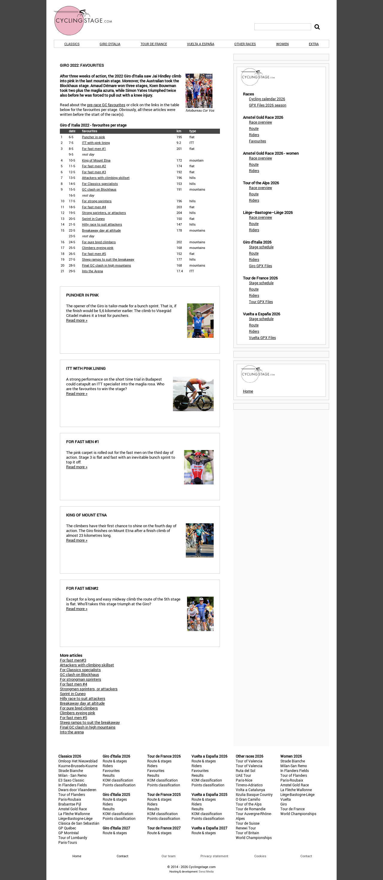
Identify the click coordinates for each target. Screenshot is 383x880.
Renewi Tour (246, 828)
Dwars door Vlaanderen (77, 789)
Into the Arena (92, 271)
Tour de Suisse (247, 823)
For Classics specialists (100, 183)
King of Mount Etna (96, 160)
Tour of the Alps (249, 804)
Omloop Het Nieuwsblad (78, 761)
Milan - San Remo (72, 775)
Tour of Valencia (249, 761)
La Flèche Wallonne (74, 813)
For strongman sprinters (80, 679)
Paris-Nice (244, 780)
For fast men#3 (73, 660)
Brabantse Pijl (69, 804)
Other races (245, 44)
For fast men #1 (94, 148)
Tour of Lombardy (72, 837)
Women (282, 44)
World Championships (254, 837)
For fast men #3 (94, 172)
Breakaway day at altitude (101, 230)
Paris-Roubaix (69, 799)
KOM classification (118, 780)
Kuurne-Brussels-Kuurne (77, 765)
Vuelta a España (200, 44)
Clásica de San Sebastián (78, 823)
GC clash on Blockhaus (99, 189)
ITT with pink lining (96, 142)
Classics (72, 44)
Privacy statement (214, 856)
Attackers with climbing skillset (106, 177)
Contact (306, 856)
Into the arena (72, 732)
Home (248, 391)
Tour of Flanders (71, 794)
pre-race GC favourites (106, 104)
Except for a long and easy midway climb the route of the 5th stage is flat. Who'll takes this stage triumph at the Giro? (140, 611)
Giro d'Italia (110, 44)
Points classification (119, 784)
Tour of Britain (247, 832)
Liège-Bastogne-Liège (75, 818)
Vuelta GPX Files (262, 337)
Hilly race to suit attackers (102, 224)
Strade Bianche (70, 770)
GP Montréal (68, 832)
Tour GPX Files (261, 301)
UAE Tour (243, 775)
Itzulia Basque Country (254, 794)
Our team (169, 856)
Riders (254, 134)
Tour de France (154, 44)
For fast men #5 (94, 253)
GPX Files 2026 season (267, 105)
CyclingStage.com (87, 20)
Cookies (260, 856)
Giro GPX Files (260, 265)
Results (109, 775)
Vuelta (285, 799)
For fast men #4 (94, 207)
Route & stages (115, 761)
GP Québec (67, 828)
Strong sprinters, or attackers (104, 212)
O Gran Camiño (248, 799)
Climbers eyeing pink (97, 247)
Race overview (260, 122)
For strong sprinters (97, 201)
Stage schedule (261, 246)
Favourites (257, 141)
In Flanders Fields (72, 784)
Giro (283, 804)
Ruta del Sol (245, 770)
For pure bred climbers (99, 242)
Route (254, 128)
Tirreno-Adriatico (249, 784)
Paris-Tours (67, 842)
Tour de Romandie (250, 808)
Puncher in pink (93, 137)
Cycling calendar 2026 (267, 98)
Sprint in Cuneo (93, 218)
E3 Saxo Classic (71, 780)
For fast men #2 (94, 166)
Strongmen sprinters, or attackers (89, 688)
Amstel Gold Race (72, 808)
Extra (314, 44)
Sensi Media (206, 871)
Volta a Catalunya (250, 789)
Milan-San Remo (293, 765)
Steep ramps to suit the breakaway (108, 259)
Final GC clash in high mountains (106, 265)
